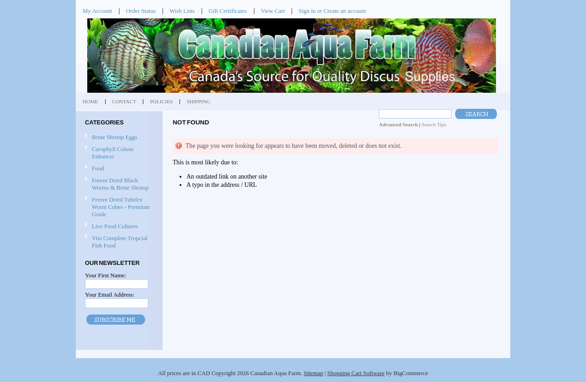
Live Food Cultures (115, 226)
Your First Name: (105, 275)
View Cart (273, 10)
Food (98, 168)
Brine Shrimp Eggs (114, 137)
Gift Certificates (227, 10)
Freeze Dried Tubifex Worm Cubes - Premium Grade (121, 207)
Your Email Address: (110, 294)
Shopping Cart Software (356, 373)
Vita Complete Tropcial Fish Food (119, 242)
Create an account (344, 10)
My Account (97, 10)
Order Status (141, 10)
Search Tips (434, 124)
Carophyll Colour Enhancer (113, 153)
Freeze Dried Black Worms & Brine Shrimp (120, 184)
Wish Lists (182, 10)
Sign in (307, 10)
